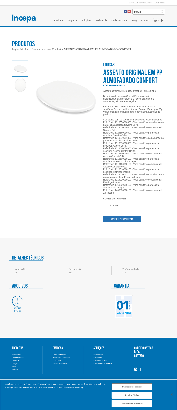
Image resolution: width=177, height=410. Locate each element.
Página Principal (20, 49)
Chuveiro (15, 360)
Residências (98, 355)
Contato (145, 20)
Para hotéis (97, 357)
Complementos (18, 357)
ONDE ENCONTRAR (122, 219)
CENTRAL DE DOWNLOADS (140, 3)
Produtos (58, 20)
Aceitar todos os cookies (132, 405)
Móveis (15, 369)
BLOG (137, 352)
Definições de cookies (132, 388)
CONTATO (139, 356)
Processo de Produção (61, 357)
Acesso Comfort (52, 49)
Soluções (86, 20)
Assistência (101, 20)
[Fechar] (171, 395)
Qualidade (57, 360)
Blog (134, 20)
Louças (15, 363)
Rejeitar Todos (132, 396)
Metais (14, 366)
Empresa (72, 20)
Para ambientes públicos (103, 363)
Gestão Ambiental (60, 363)
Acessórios (16, 355)
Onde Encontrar (120, 20)
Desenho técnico (17, 304)
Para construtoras (100, 360)
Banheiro (36, 49)
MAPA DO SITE (159, 3)
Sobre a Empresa (59, 355)
